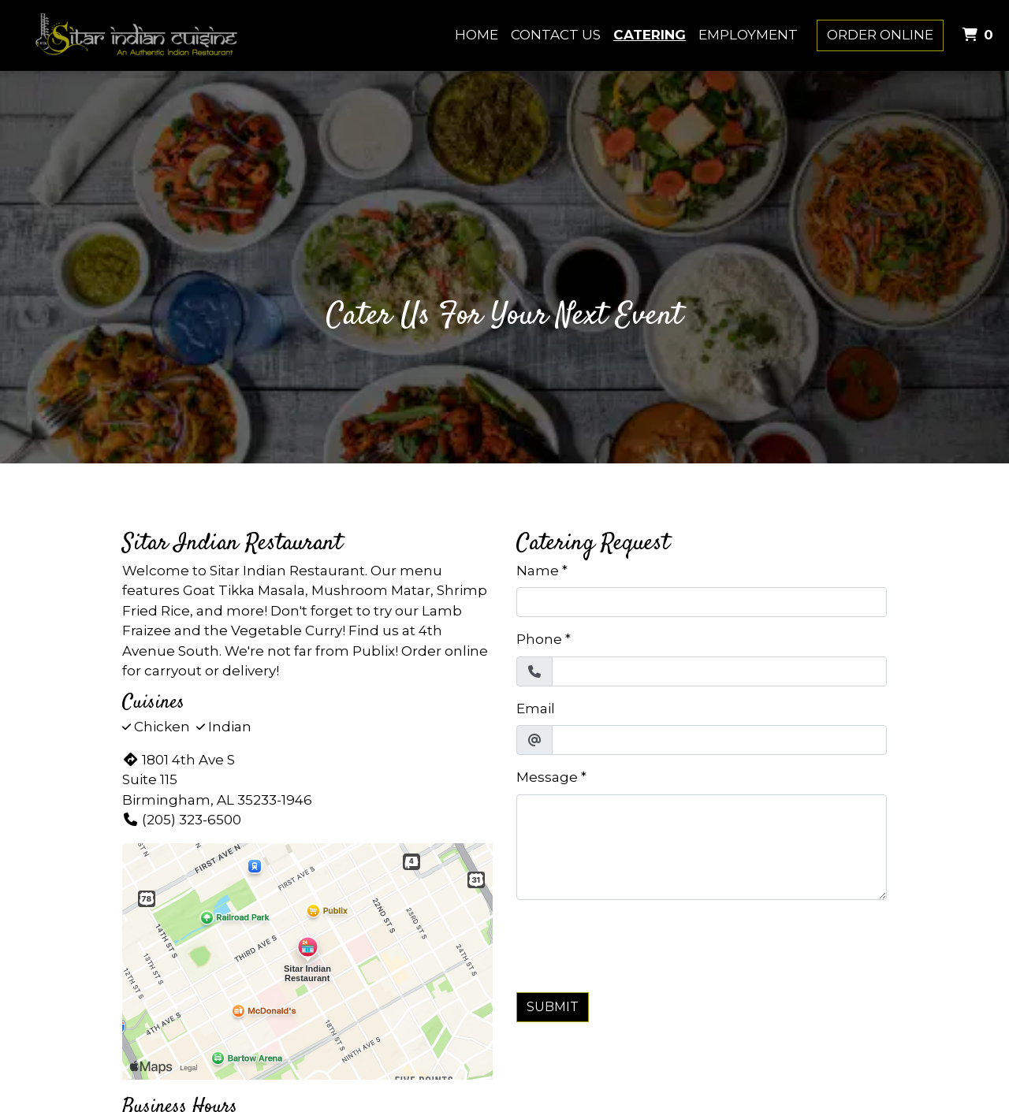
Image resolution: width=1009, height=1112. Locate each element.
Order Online (880, 35)
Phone (539, 639)
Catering (649, 35)
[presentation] (636, 943)
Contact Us (556, 35)
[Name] (701, 602)
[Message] (701, 847)
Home (476, 35)
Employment (748, 35)
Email (535, 708)
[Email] (719, 740)
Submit (553, 1006)
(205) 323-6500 (181, 819)
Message (547, 777)
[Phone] (719, 671)
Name (537, 570)
